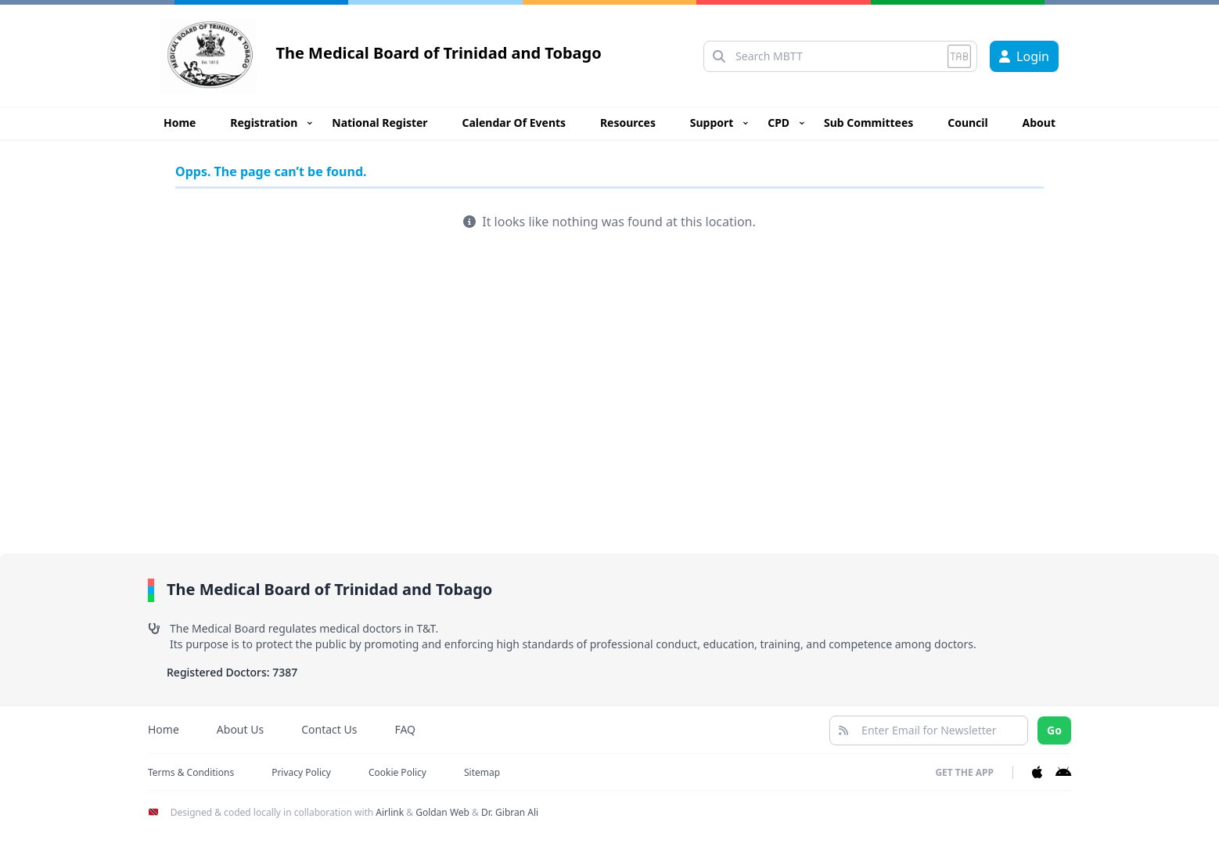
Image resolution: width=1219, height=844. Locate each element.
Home (180, 122)
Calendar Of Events (514, 122)
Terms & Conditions (191, 772)
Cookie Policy (397, 772)
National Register (379, 122)
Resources (628, 122)
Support (712, 122)
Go (1054, 730)
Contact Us (329, 729)
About (1039, 122)
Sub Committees (868, 122)
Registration (263, 122)
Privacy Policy (301, 772)
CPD (778, 122)
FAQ (404, 729)
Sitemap (482, 772)
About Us (240, 729)
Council (968, 122)
